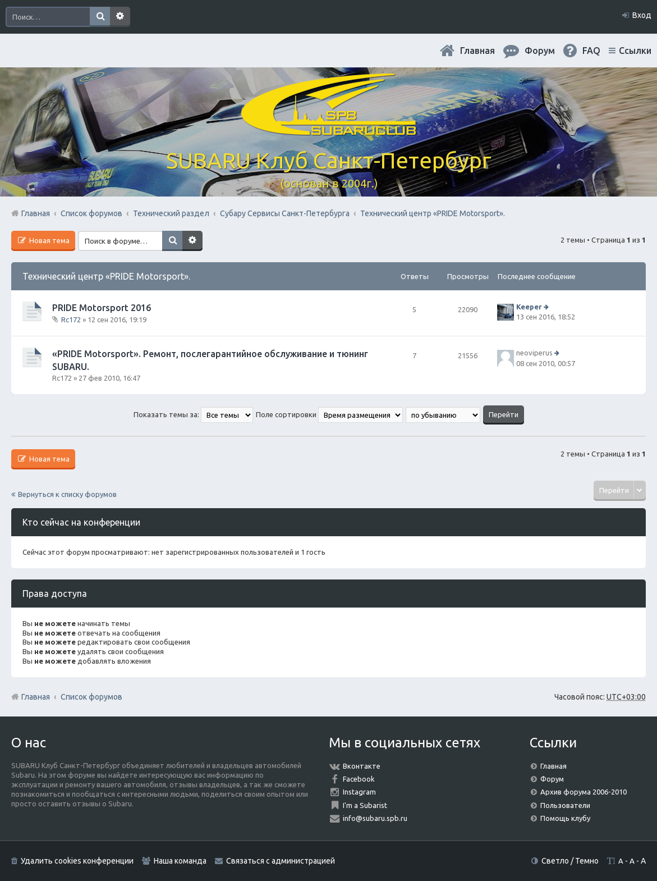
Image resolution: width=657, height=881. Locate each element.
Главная (477, 50)
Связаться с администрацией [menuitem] (280, 860)
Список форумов (91, 696)
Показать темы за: (193, 414)
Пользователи (565, 805)
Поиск (100, 17)
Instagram (359, 792)
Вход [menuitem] (641, 15)
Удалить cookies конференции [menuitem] (77, 860)
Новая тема (48, 240)
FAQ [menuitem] (591, 50)
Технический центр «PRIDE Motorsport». (106, 276)
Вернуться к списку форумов (67, 494)
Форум (552, 779)
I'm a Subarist (365, 805)
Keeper (529, 307)
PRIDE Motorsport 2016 (101, 308)
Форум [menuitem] (540, 50)
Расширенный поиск (120, 17)
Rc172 (71, 319)
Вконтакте (361, 766)
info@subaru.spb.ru (375, 818)
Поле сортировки (329, 414)
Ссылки (635, 50)
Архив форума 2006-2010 (583, 792)
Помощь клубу (565, 818)
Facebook (359, 779)
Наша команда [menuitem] (180, 860)
